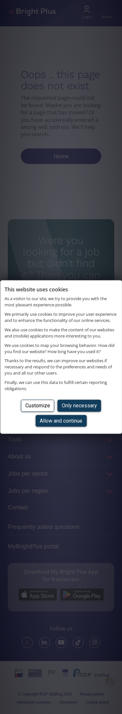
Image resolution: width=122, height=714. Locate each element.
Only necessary (79, 405)
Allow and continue (61, 420)
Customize (37, 405)
